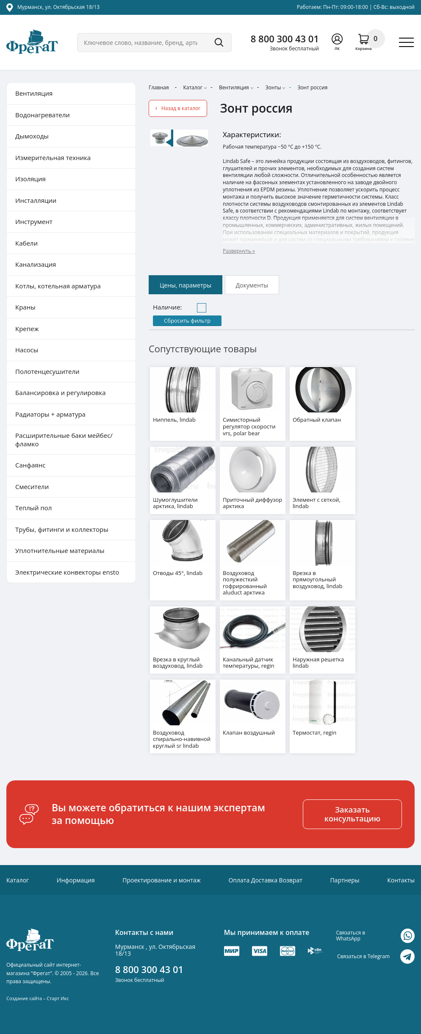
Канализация (35, 264)
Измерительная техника (53, 157)
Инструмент (34, 221)
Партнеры (344, 879)
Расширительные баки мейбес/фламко (64, 439)
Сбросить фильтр (187, 320)
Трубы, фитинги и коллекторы (61, 529)
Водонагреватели (42, 115)
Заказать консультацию (352, 812)
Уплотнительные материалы (59, 550)
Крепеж (27, 328)
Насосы (26, 350)
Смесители (32, 486)
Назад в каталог (180, 108)
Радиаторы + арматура (50, 414)
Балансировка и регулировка (60, 392)
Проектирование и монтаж (161, 879)
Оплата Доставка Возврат (265, 879)
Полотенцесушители (47, 371)
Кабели (26, 243)
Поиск (219, 42)
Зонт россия (312, 87)
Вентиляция (234, 87)
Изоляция (30, 178)
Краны (25, 307)
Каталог (192, 87)
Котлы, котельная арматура (58, 286)
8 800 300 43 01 (285, 38)
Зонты (273, 87)
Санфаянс (30, 465)
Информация (76, 879)
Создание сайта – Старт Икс (37, 997)
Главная (159, 87)
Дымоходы (32, 136)
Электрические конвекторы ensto (67, 572)
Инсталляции (35, 200)
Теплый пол (33, 507)
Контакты (401, 879)
